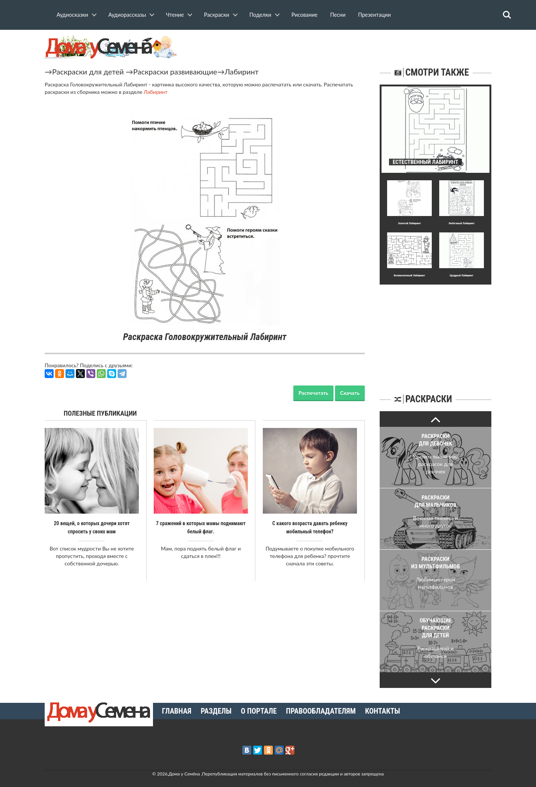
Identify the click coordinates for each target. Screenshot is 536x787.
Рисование (304, 15)
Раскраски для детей (88, 71)
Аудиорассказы (127, 15)
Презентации (374, 15)
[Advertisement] (435, 331)
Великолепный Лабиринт (409, 275)
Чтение (175, 15)
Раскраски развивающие (175, 71)
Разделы (216, 711)
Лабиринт (241, 71)
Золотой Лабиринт (409, 223)
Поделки (260, 15)
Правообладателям (320, 711)
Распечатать (313, 393)
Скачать (350, 393)
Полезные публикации (100, 413)
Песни (337, 15)
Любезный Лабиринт (462, 223)
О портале (259, 711)
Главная (176, 711)
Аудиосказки (72, 15)
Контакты (382, 711)
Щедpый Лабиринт (461, 275)
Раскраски (216, 15)
